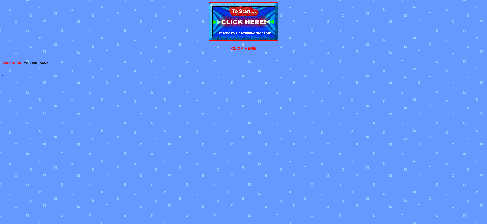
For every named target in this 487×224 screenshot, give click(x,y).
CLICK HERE (243, 48)
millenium (11, 63)
